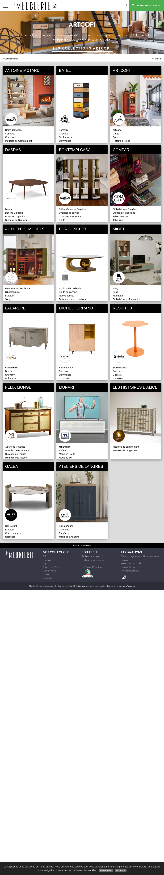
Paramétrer (106, 870)
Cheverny (10, 374)
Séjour (46, 563)
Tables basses (66, 295)
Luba (115, 292)
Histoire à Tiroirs (121, 140)
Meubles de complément (126, 446)
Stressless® (48, 560)
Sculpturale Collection (70, 288)
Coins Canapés (13, 130)
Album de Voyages (15, 446)
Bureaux (63, 130)
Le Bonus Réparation (92, 567)
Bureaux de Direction (16, 220)
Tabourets (118, 220)
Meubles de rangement (125, 450)
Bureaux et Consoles (124, 212)
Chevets (63, 133)
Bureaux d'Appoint (15, 216)
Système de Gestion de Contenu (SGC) (66, 586)
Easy (115, 288)
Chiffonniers (65, 137)
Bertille (9, 371)
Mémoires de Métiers (16, 457)
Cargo (116, 133)
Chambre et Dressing (53, 567)
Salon (45, 556)
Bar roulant (11, 526)
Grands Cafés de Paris (17, 450)
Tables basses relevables (72, 299)
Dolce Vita (10, 378)
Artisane (117, 130)
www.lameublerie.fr (130, 570)
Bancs (8, 209)
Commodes (65, 140)
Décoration (48, 578)
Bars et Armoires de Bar (18, 288)
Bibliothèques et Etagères (72, 209)
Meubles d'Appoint (69, 536)
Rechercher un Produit (146, 5)
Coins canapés (13, 533)
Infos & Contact (128, 567)
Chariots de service (69, 212)
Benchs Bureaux (14, 212)
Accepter (121, 870)
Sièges (9, 299)
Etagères (64, 533)
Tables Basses (120, 216)
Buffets (62, 450)
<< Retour (156, 59)
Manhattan (118, 295)
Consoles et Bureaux (70, 216)
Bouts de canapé (68, 292)
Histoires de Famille (15, 454)
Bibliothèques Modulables (126, 299)
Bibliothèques (12, 292)
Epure (116, 137)
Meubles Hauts (67, 454)
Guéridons (10, 137)
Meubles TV (65, 457)
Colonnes (10, 536)
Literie (46, 574)
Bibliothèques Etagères (125, 209)
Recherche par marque (93, 560)
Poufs (62, 220)
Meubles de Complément (18, 140)
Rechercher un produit (92, 556)
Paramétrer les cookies (132, 563)
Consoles (10, 133)
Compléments (11, 59)
